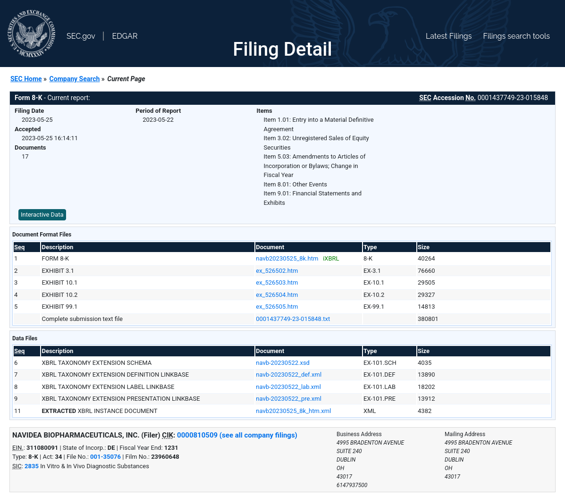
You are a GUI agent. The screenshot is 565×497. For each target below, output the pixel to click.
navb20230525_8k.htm (287, 258)
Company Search (75, 79)
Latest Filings (449, 36)
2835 (32, 466)
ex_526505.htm (277, 306)
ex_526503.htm (277, 282)
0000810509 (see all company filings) (237, 435)
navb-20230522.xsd (283, 362)
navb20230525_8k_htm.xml (293, 410)
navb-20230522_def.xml (288, 374)
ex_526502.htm (277, 270)
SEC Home (26, 79)
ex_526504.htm (277, 294)
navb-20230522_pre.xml (288, 398)
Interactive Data (42, 214)
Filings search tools (516, 36)
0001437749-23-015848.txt (293, 318)
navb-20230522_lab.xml (288, 386)
